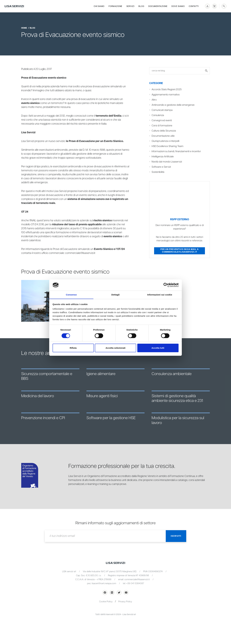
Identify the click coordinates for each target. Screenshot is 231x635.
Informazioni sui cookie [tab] (159, 294)
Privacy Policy (125, 602)
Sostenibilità (158, 172)
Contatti (194, 6)
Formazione (115, 6)
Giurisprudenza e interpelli (165, 141)
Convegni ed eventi (162, 120)
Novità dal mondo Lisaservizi (167, 161)
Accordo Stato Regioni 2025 (167, 89)
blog (32, 28)
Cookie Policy (106, 602)
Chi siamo (99, 6)
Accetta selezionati (115, 348)
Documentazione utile (163, 136)
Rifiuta (73, 348)
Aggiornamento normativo (166, 94)
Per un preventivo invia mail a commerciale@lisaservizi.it (179, 250)
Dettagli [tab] (115, 294)
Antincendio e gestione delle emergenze (173, 105)
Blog (141, 6)
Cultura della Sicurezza (164, 130)
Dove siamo (178, 6)
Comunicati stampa (162, 110)
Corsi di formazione (162, 125)
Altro (154, 99)
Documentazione (157, 6)
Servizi (130, 6)
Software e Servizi (161, 167)
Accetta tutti (157, 348)
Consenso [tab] (71, 294)
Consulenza (158, 115)
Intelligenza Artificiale (163, 156)
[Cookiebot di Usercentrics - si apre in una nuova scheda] (166, 285)
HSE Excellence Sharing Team (167, 146)
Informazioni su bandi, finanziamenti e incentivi (176, 151)
